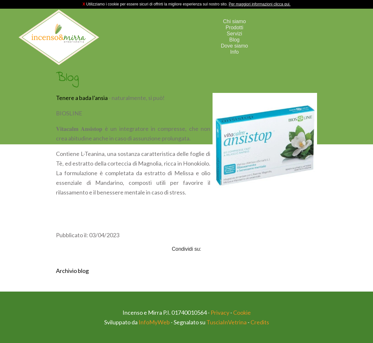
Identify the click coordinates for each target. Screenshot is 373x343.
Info (234, 52)
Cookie (242, 312)
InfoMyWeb (154, 322)
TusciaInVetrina (226, 322)
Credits (259, 322)
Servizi (234, 33)
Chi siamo (234, 21)
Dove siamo (234, 46)
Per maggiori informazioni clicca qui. (259, 4)
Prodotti (234, 27)
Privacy (220, 312)
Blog (234, 39)
